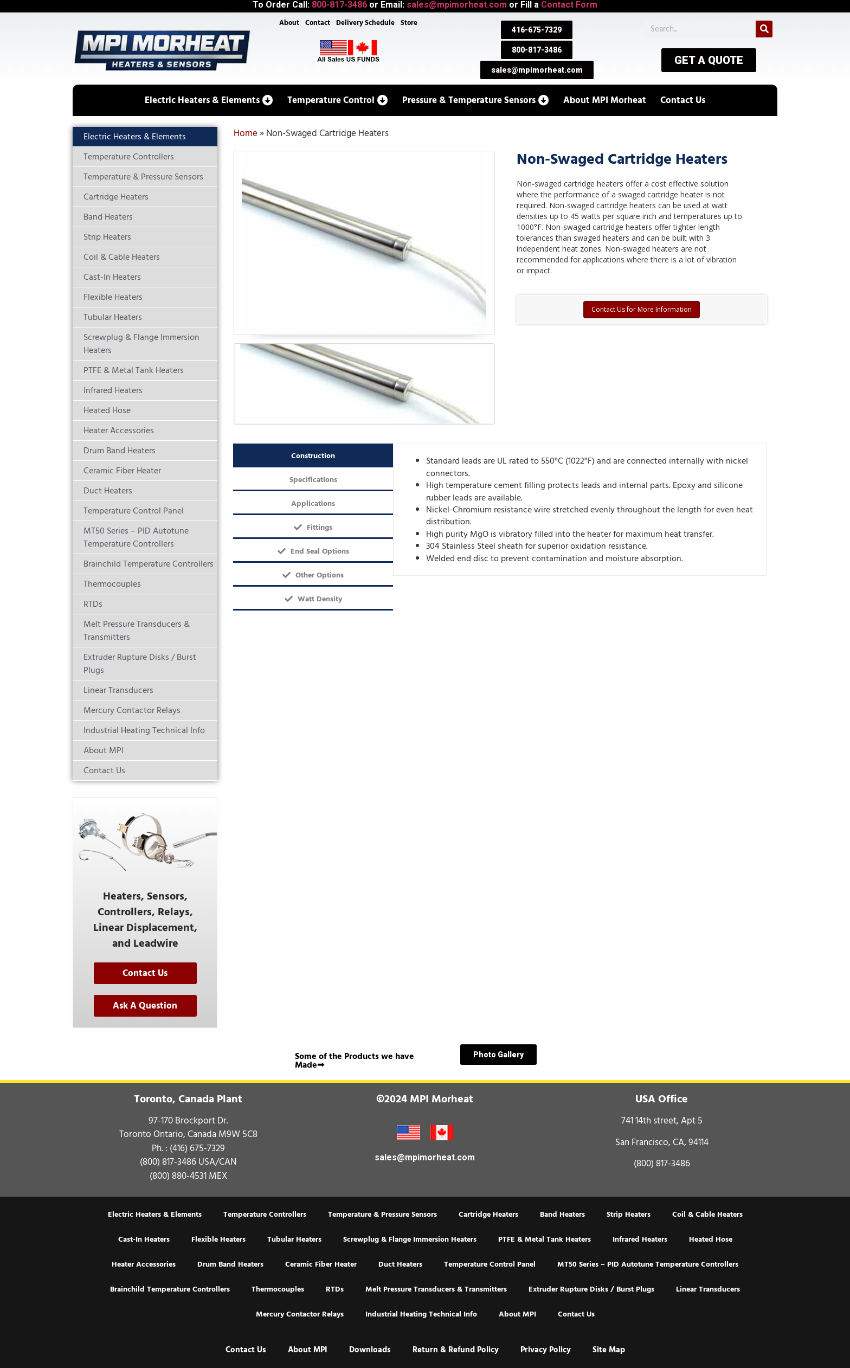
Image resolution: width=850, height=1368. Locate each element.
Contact (317, 23)
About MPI (517, 1314)
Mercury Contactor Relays (300, 1314)
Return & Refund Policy (456, 1350)
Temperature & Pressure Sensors (382, 1215)
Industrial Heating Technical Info (421, 1314)
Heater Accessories (144, 1264)
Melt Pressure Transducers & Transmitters (436, 1289)
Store (410, 23)
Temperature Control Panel (490, 1264)
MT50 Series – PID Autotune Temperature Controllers (647, 1264)
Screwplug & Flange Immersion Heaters (409, 1239)
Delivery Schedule (366, 23)
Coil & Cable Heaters (707, 1215)
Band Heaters (562, 1215)
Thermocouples (278, 1289)
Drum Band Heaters (230, 1264)
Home (245, 133)
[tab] (313, 455)
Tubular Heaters (294, 1239)
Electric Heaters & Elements (155, 1215)
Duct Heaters (400, 1264)
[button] (209, 100)
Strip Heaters (629, 1215)
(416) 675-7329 (197, 1148)
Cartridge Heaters (488, 1215)
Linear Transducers (708, 1289)
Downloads (370, 1350)
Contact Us (576, 1314)
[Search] (764, 29)
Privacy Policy (545, 1350)
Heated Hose (710, 1239)
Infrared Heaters (640, 1239)
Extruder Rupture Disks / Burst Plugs (591, 1289)
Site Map (609, 1350)
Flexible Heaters (218, 1239)
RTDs (335, 1289)
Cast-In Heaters (144, 1239)
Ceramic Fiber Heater (321, 1264)
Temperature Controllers (264, 1215)
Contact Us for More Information (641, 309)
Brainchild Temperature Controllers (170, 1289)
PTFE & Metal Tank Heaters (544, 1239)
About (288, 23)
